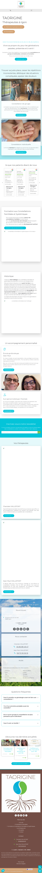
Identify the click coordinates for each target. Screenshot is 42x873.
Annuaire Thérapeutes (17, 871)
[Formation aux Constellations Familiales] (7, 743)
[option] (21, 182)
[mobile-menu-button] (31, 10)
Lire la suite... (8, 184)
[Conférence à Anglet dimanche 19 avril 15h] (21, 743)
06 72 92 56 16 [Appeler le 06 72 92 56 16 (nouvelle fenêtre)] (22, 846)
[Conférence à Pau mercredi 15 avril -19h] (34, 743)
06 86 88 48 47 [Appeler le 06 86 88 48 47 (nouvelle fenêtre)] (22, 841)
